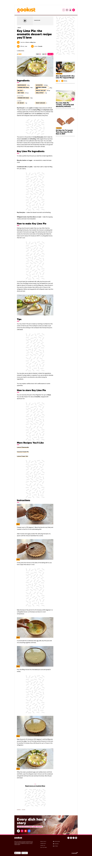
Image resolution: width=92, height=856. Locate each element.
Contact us (42, 845)
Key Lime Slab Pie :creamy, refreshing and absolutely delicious (65, 104)
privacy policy (43, 841)
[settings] (65, 846)
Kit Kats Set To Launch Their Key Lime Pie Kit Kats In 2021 (64, 132)
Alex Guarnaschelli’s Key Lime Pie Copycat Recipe (65, 77)
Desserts (19, 809)
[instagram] (22, 830)
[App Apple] (17, 853)
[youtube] (25, 830)
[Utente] (70, 10)
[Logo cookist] (26, 10)
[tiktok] (18, 830)
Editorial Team (21, 50)
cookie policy (43, 843)
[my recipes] (65, 843)
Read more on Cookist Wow (35, 786)
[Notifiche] (67, 10)
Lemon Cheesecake (23, 447)
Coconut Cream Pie (23, 452)
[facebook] (29, 830)
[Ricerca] (63, 10)
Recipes (23, 809)
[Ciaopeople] (74, 853)
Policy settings (43, 847)
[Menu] (73, 10)
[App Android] (24, 853)
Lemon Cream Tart (22, 456)
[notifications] (65, 841)
